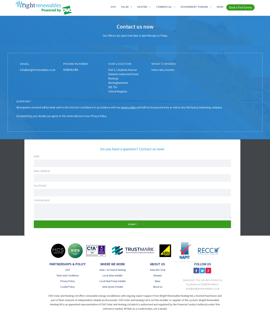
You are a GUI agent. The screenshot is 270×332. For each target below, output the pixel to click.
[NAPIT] (184, 250)
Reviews (158, 275)
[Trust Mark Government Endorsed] (133, 250)
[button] (127, 6)
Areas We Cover (157, 269)
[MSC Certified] (58, 251)
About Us (157, 286)
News (220, 6)
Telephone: (40, 185)
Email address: (42, 171)
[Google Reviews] (208, 270)
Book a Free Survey (240, 7)
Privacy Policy (67, 281)
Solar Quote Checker (112, 286)
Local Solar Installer (112, 275)
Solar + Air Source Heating (112, 269)
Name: (37, 156)
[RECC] (209, 250)
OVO (113, 6)
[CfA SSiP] (96, 250)
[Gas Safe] (165, 251)
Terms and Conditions (67, 275)
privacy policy (129, 107)
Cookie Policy (67, 286)
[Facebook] (196, 270)
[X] (202, 270)
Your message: (42, 200)
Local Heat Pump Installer (113, 281)
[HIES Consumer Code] (75, 250)
